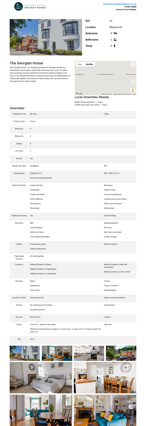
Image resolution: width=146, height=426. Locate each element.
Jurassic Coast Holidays (126, 9)
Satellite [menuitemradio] (89, 64)
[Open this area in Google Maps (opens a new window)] (79, 93)
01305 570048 (130, 7)
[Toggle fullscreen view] (133, 64)
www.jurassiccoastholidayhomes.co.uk (119, 4)
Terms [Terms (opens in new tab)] (134, 94)
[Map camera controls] (133, 82)
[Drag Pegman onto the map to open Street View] (133, 90)
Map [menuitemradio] (80, 64)
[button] (105, 75)
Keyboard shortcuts (107, 94)
